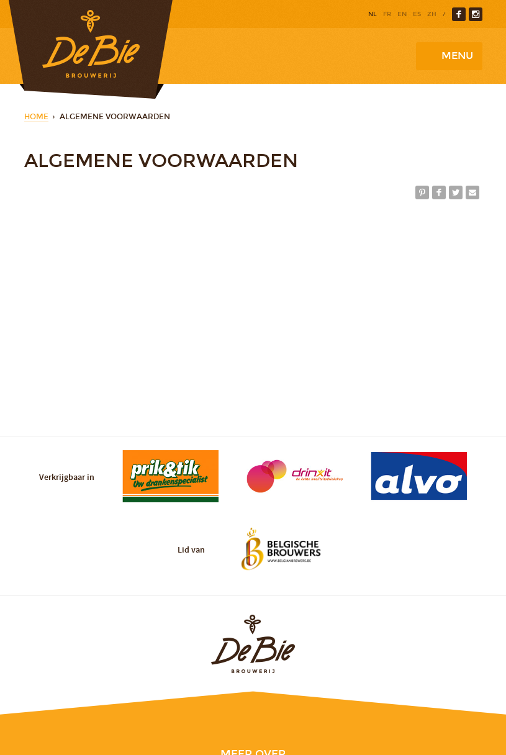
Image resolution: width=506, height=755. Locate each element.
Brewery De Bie (91, 49)
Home (36, 116)
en (402, 14)
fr (387, 14)
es (417, 14)
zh (431, 14)
